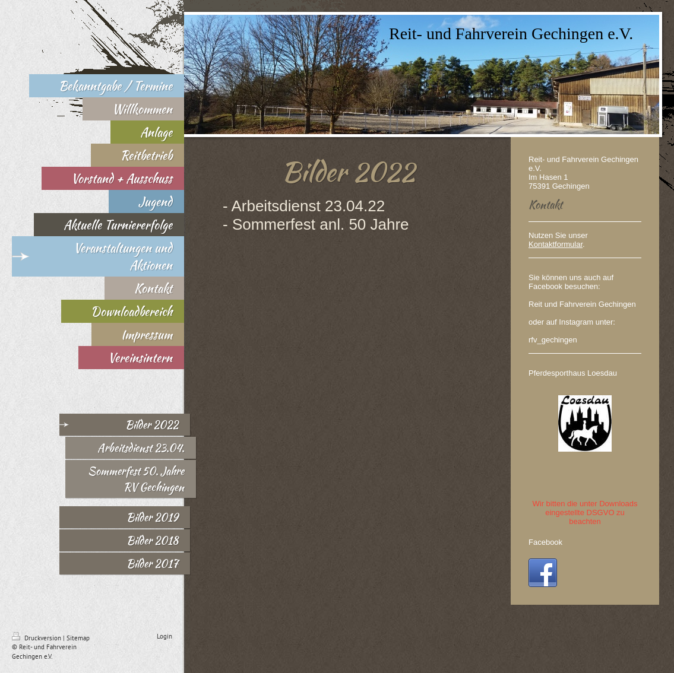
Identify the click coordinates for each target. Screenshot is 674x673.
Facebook (545, 542)
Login (164, 636)
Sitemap (78, 638)
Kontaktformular (556, 244)
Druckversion (37, 638)
